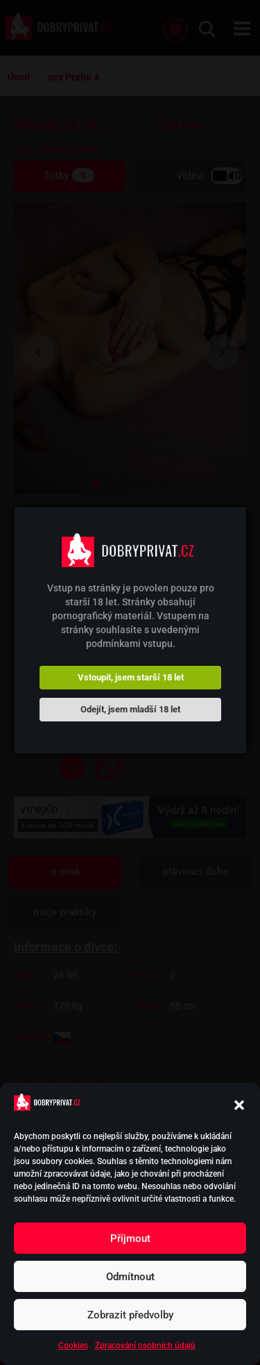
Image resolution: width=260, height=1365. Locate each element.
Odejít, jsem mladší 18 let (130, 709)
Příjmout (130, 1238)
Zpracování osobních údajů (145, 1345)
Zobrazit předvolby (130, 1315)
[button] (239, 1105)
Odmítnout (130, 1276)
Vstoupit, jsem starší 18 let (131, 677)
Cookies (73, 1345)
